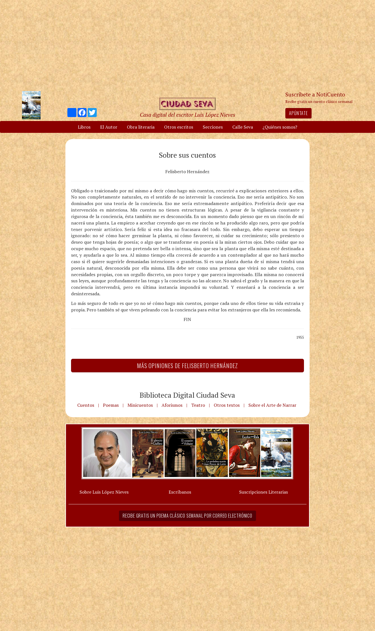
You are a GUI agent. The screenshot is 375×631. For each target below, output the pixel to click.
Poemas (111, 405)
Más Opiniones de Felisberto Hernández (187, 365)
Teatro (198, 405)
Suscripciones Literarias (263, 492)
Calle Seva (242, 127)
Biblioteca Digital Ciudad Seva (187, 395)
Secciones (213, 127)
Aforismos (172, 405)
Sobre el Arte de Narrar (272, 405)
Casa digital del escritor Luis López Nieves (187, 114)
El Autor (108, 127)
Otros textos (227, 405)
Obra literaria (141, 127)
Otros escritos (178, 127)
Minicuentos (140, 405)
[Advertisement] (187, 45)
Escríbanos (180, 492)
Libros (84, 127)
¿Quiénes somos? (279, 127)
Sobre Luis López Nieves (104, 492)
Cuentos (85, 405)
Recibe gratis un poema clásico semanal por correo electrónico (187, 515)
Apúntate (298, 113)
